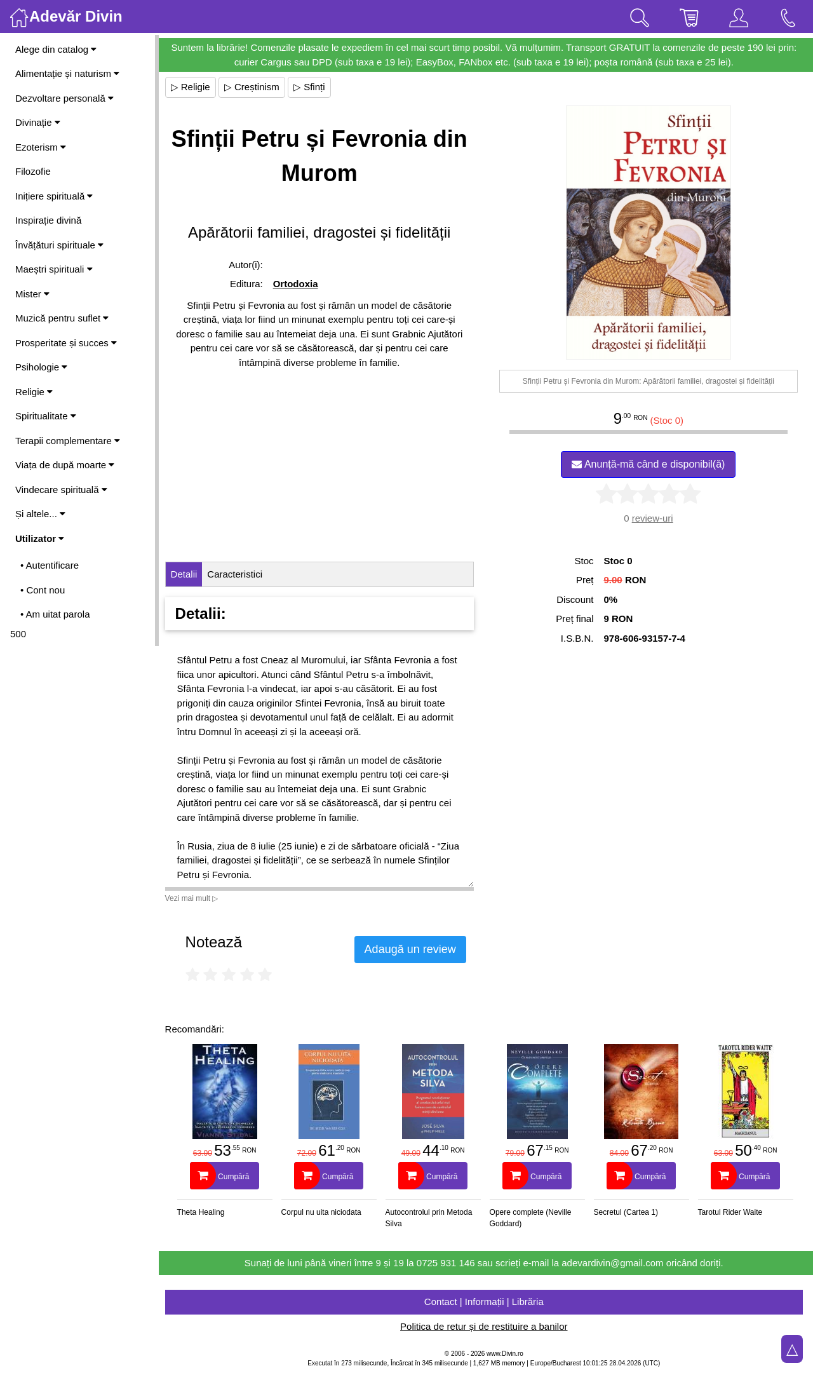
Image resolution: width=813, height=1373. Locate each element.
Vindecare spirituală (61, 489)
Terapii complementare (67, 440)
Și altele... (40, 513)
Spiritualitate (45, 415)
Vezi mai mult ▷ (195, 898)
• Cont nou (42, 590)
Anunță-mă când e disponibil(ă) (649, 464)
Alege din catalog (56, 49)
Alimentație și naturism (67, 73)
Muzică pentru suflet (62, 318)
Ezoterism (40, 147)
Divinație (37, 122)
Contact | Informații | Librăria (486, 1301)
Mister (32, 293)
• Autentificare (49, 565)
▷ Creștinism (255, 86)
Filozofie (33, 171)
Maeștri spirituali (54, 269)
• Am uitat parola (55, 614)
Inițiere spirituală (54, 196)
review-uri (653, 518)
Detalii (188, 574)
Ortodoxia (298, 283)
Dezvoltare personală (64, 98)
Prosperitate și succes (66, 342)
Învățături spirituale (59, 245)
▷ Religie (194, 86)
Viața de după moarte (64, 464)
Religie (34, 391)
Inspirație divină (48, 220)
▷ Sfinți (313, 86)
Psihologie (41, 367)
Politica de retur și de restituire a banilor (485, 1326)
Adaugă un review (414, 949)
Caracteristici (239, 574)
